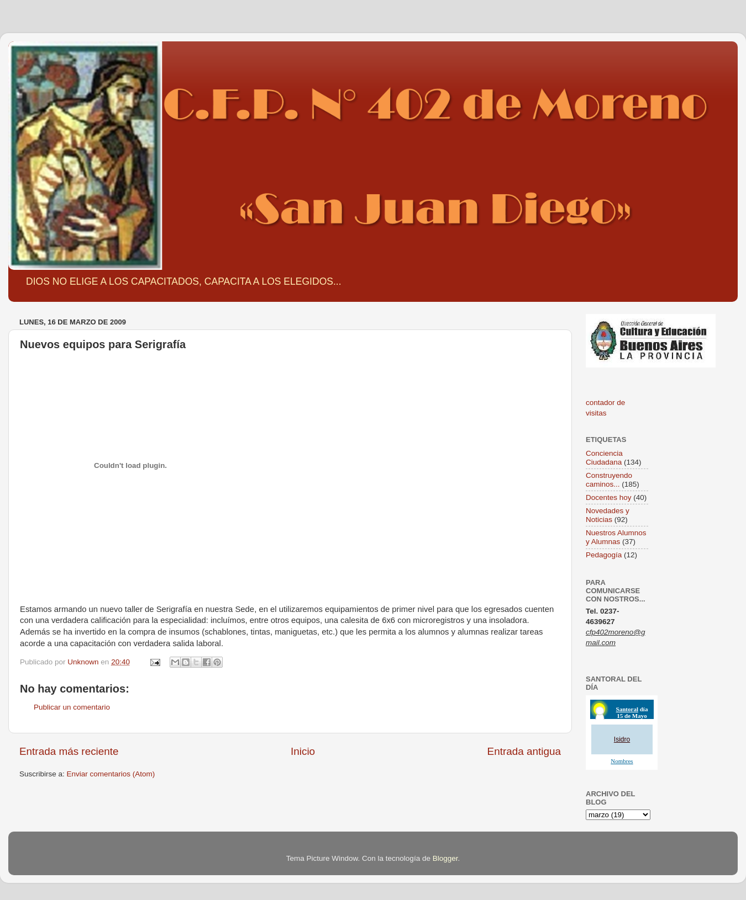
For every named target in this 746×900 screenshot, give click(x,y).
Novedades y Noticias (607, 515)
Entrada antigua (524, 751)
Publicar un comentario (72, 707)
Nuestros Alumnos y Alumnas (616, 537)
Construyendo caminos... (609, 479)
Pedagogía (604, 555)
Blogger (445, 858)
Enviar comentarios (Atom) (111, 774)
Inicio (303, 751)
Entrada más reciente (69, 751)
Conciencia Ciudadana (604, 457)
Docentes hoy (609, 497)
